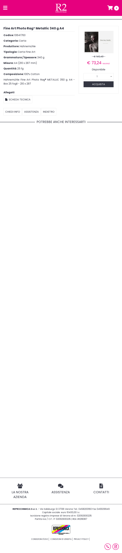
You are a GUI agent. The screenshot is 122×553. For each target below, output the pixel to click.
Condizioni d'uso (39, 539)
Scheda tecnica (17, 99)
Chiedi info (12, 112)
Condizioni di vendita (60, 539)
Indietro (48, 112)
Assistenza (31, 112)
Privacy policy (81, 539)
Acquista (98, 84)
